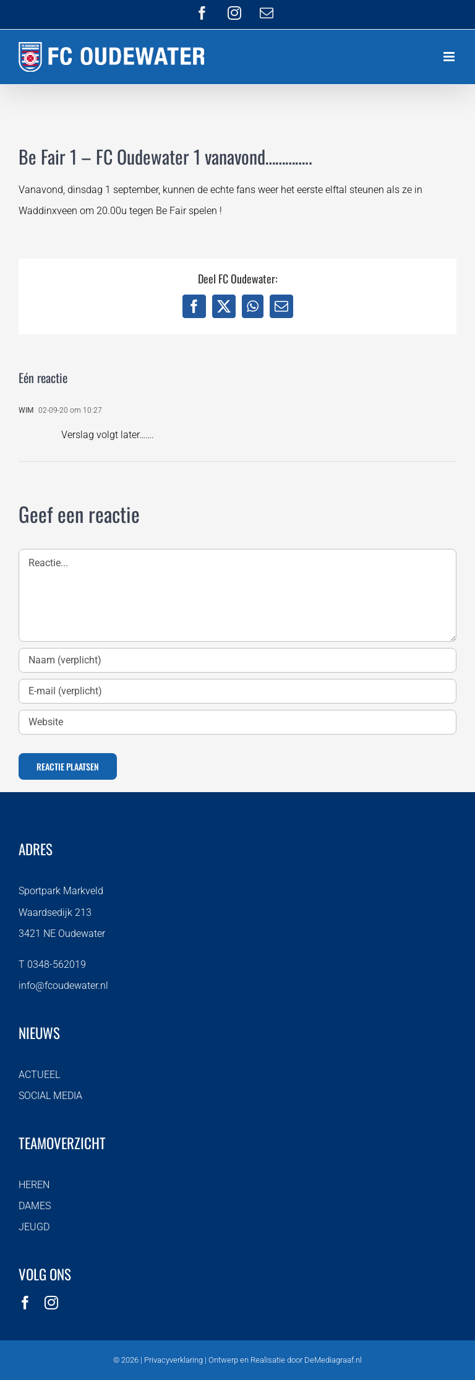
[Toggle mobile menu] (449, 56)
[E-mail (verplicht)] (237, 691)
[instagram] (51, 1302)
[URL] (237, 722)
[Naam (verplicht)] (237, 660)
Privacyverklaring (173, 1360)
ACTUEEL (39, 1074)
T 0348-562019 (52, 964)
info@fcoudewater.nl (63, 985)
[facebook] (25, 1302)
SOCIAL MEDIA (50, 1096)
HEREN (34, 1185)
